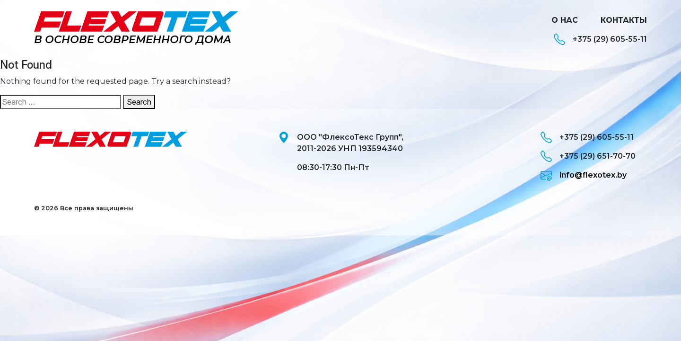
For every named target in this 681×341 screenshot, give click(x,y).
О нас (564, 20)
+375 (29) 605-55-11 (600, 39)
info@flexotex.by (584, 175)
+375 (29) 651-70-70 (588, 156)
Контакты (624, 20)
